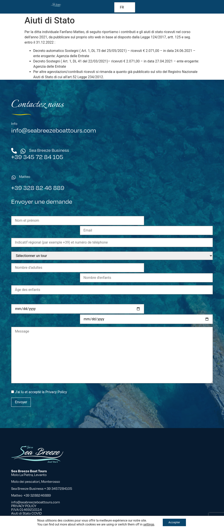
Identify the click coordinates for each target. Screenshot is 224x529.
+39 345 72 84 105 (37, 156)
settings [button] (147, 524)
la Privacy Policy (54, 375)
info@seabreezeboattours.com (53, 130)
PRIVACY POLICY (23, 506)
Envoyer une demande (41, 217)
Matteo (24, 177)
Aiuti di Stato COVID (26, 513)
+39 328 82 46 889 (37, 187)
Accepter (174, 522)
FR (122, 7)
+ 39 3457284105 (58, 488)
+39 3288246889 (37, 495)
